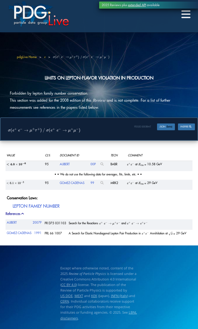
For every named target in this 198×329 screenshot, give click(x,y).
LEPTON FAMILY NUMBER (36, 206)
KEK (94, 296)
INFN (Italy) (119, 296)
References (15, 214)
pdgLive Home (27, 57)
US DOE (66, 296)
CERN (64, 301)
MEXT (79, 296)
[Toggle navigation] (185, 14)
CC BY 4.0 (68, 285)
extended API (137, 5)
